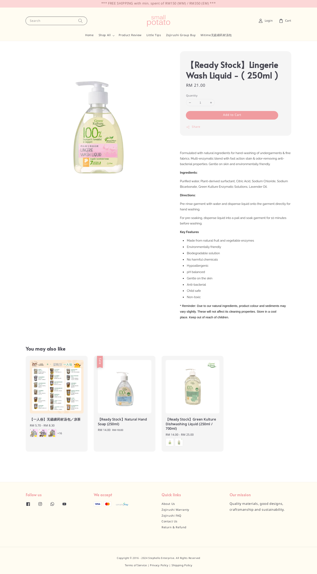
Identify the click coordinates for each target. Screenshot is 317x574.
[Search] (80, 21)
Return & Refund (174, 527)
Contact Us (169, 521)
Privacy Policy (159, 565)
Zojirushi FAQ (171, 516)
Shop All (105, 35)
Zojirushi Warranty (175, 510)
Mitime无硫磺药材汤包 (216, 35)
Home (89, 35)
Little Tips (153, 35)
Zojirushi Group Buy (181, 35)
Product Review (130, 35)
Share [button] (193, 127)
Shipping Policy (182, 565)
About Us (168, 504)
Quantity (192, 96)
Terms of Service (136, 565)
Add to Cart (232, 115)
